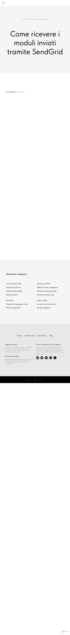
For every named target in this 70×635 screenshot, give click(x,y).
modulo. (18, 351)
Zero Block (10, 300)
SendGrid (20, 92)
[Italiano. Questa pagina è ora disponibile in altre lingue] (65, 632)
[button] (64, 631)
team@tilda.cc (43, 354)
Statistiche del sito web (45, 295)
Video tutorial (41, 336)
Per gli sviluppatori (44, 308)
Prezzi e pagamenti (13, 308)
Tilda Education (30, 336)
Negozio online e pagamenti (47, 287)
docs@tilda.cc (9, 364)
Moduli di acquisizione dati (47, 291)
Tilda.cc (19, 336)
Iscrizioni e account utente (46, 304)
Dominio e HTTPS (43, 284)
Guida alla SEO (12, 295)
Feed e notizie (42, 300)
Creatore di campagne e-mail (17, 304)
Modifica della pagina (14, 291)
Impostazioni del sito (13, 287)
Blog (51, 336)
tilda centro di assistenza (35, 19)
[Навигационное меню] (3, 3)
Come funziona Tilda (13, 284)
